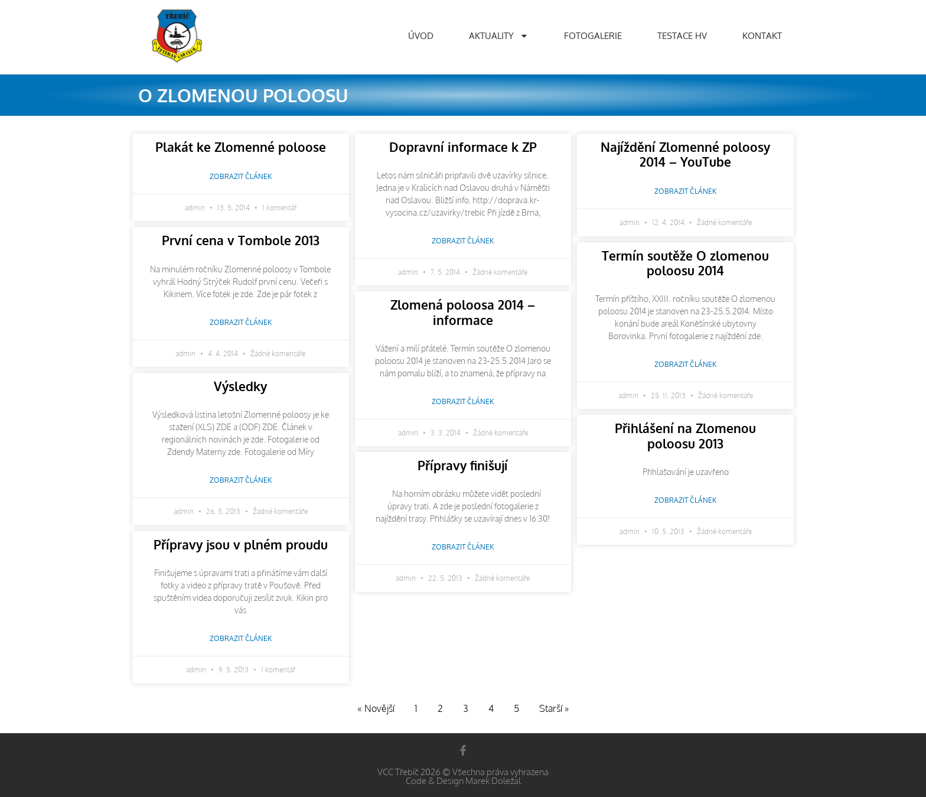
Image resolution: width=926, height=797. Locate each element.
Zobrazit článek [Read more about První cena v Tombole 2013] (241, 322)
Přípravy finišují (463, 465)
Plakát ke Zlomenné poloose (240, 147)
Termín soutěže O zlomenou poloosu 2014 (685, 263)
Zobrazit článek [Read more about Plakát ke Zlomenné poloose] (241, 176)
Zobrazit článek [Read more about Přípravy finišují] (463, 546)
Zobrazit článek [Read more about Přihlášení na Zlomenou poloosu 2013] (685, 500)
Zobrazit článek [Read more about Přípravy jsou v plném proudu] (241, 638)
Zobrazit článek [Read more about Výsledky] (241, 480)
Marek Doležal (493, 780)
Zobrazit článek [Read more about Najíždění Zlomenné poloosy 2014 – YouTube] (685, 191)
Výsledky (240, 386)
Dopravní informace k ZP (463, 147)
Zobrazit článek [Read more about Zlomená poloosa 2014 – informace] (463, 401)
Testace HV (682, 35)
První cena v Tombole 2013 (240, 240)
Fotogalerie (593, 35)
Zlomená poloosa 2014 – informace (462, 312)
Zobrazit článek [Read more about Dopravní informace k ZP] (463, 240)
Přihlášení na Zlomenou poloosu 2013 (685, 435)
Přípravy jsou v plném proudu (241, 544)
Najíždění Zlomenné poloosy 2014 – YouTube (685, 154)
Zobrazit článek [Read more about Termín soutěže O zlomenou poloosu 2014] (685, 364)
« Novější (375, 708)
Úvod (420, 35)
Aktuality (499, 35)
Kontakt (762, 35)
